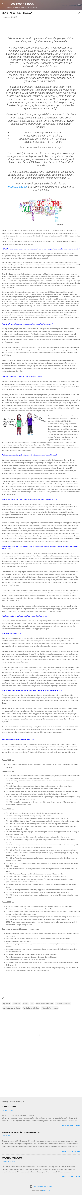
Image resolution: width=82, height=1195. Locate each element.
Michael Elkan (46, 1190)
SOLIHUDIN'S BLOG (22, 3)
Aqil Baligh (6, 1004)
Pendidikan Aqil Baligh (31, 1008)
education (16, 1004)
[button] (79, 13)
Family (25, 1004)
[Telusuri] (79, 4)
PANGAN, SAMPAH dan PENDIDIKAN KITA (21, 1132)
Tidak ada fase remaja (50, 1008)
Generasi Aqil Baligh (63, 1004)
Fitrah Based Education (44, 1004)
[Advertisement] (41, 1077)
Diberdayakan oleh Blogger (41, 1187)
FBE (32, 1004)
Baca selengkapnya (71, 1126)
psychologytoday (17, 186)
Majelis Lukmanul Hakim (11, 1008)
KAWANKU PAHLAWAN (12, 1158)
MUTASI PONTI (9, 1107)
